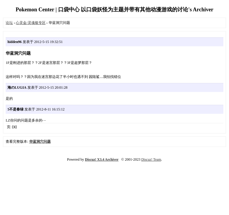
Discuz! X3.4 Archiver (102, 159)
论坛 (9, 23)
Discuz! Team (151, 159)
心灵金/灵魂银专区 (30, 23)
